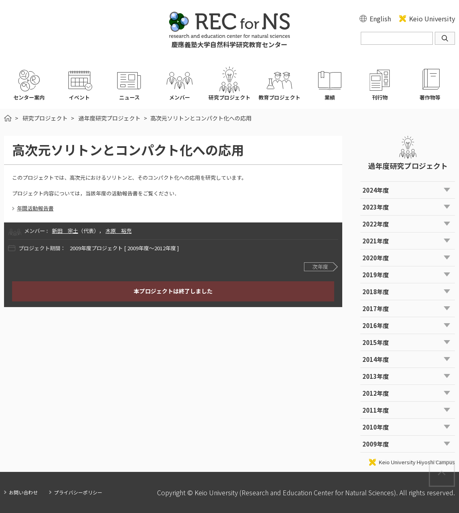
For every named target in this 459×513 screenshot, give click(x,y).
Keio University (432, 18)
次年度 (320, 266)
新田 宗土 (65, 231)
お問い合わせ (23, 492)
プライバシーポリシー (78, 492)
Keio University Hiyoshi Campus (417, 462)
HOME (8, 118)
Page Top (454, 465)
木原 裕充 (118, 231)
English (380, 18)
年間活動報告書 (35, 208)
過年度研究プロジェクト (110, 118)
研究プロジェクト (45, 118)
